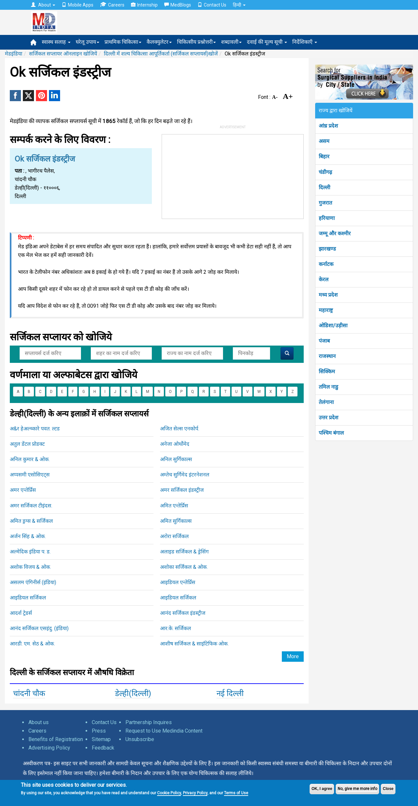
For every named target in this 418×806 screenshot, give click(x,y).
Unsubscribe (139, 739)
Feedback (103, 748)
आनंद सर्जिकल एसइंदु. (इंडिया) (39, 628)
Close (388, 788)
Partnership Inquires (148, 722)
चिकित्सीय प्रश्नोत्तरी (196, 42)
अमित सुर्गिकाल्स (176, 521)
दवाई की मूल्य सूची (267, 42)
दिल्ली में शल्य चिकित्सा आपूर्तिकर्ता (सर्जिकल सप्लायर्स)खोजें (161, 54)
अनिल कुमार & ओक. (30, 459)
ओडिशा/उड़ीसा (333, 325)
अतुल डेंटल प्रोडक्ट (27, 444)
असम (324, 141)
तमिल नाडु (328, 387)
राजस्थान (327, 356)
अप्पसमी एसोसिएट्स (30, 475)
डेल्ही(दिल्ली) (133, 693)
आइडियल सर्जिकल (28, 598)
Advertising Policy (49, 748)
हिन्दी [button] (239, 5)
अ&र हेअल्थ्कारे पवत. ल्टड (35, 429)
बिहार (324, 156)
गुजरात (325, 203)
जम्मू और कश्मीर (335, 233)
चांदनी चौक (29, 693)
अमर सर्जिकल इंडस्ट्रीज (182, 490)
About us (38, 722)
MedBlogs (177, 5)
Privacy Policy (195, 793)
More (293, 656)
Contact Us (212, 5)
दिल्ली (324, 187)
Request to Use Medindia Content (163, 731)
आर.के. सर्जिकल (175, 628)
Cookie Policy (169, 793)
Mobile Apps (77, 5)
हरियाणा (327, 218)
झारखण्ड (327, 249)
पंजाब (324, 341)
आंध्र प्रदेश (328, 126)
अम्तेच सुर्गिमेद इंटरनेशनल (184, 475)
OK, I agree (322, 788)
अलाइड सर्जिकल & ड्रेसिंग (184, 552)
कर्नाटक (326, 264)
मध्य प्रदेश (328, 295)
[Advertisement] (233, 175)
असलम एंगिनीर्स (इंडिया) (33, 582)
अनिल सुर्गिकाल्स (176, 459)
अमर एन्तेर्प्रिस (23, 490)
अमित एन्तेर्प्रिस (174, 506)
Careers (112, 5)
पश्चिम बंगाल (331, 433)
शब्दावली (231, 42)
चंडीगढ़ (325, 172)
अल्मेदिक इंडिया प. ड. (30, 552)
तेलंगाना (326, 402)
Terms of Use (236, 793)
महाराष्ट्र (326, 310)
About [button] (43, 5)
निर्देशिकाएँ (304, 42)
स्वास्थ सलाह (56, 42)
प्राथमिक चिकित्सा (122, 42)
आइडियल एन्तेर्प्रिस (177, 582)
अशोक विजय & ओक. (30, 567)
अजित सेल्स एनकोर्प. (179, 429)
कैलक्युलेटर (159, 42)
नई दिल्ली (230, 693)
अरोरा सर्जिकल (174, 536)
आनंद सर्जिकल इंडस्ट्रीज (182, 613)
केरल (324, 279)
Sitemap (101, 739)
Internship (144, 5)
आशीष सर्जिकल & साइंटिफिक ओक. (194, 644)
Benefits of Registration (55, 739)
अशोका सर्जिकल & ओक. (184, 567)
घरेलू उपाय (87, 42)
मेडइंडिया (13, 54)
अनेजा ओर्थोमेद (174, 444)
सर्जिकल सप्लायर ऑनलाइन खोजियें (63, 54)
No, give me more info (357, 788)
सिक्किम (327, 371)
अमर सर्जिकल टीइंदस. (31, 506)
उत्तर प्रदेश (328, 417)
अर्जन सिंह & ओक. (28, 536)
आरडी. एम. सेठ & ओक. (32, 644)
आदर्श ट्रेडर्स (21, 613)
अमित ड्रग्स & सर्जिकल (31, 521)
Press (99, 731)
